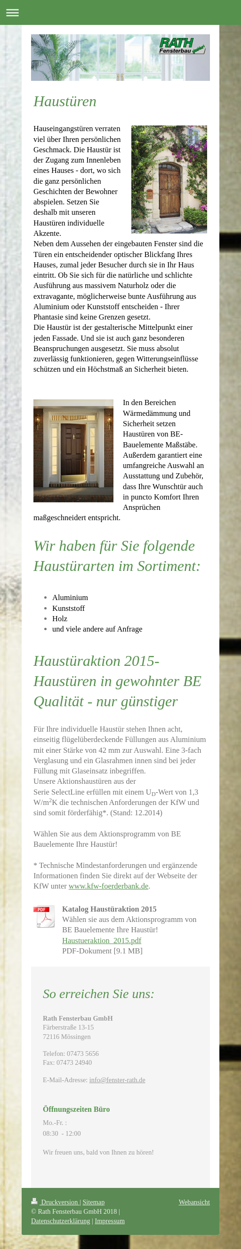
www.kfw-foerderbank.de (108, 886)
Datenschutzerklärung (60, 1221)
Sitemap (93, 1202)
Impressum (110, 1221)
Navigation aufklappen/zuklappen (120, 12)
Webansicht (194, 1202)
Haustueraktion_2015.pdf (101, 940)
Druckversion (55, 1202)
